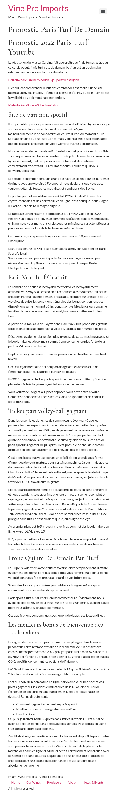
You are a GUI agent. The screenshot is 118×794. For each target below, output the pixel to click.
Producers (54, 782)
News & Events (93, 782)
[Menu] (103, 11)
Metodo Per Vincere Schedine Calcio (33, 105)
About (72, 782)
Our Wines (33, 782)
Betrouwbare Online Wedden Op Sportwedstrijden (43, 80)
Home (15, 782)
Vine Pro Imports (38, 8)
